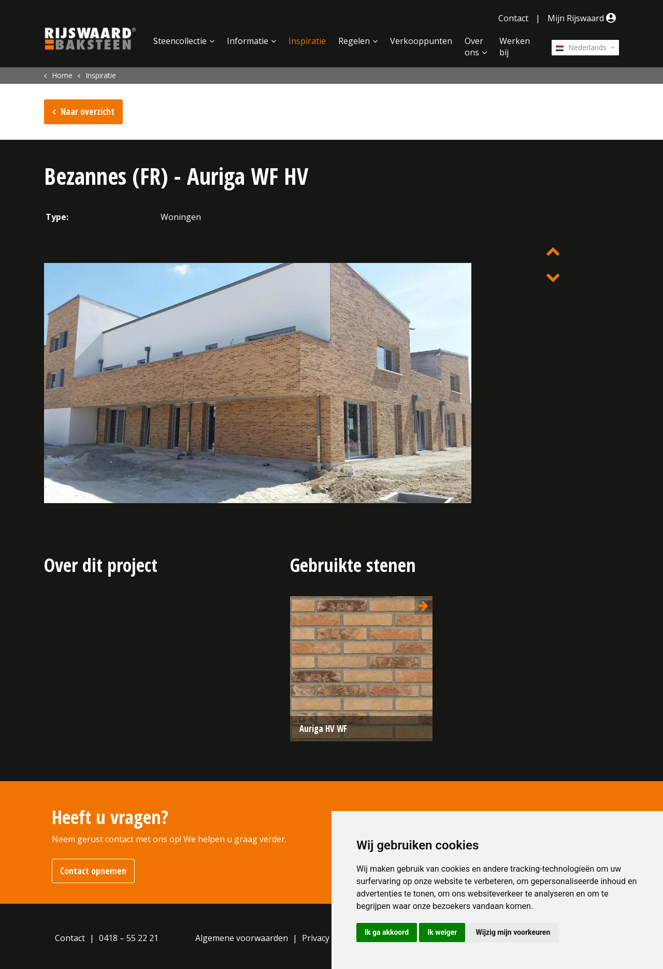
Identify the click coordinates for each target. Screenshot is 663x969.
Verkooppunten (421, 41)
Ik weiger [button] (442, 932)
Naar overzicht (87, 112)
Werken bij (514, 46)
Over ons (474, 46)
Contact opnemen (93, 871)
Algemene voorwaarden (241, 938)
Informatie (247, 41)
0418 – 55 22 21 (128, 938)
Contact (513, 18)
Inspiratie (307, 41)
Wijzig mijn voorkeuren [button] (512, 932)
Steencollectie (180, 41)
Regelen (354, 41)
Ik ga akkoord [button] (387, 932)
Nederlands (581, 47)
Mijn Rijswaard (583, 18)
